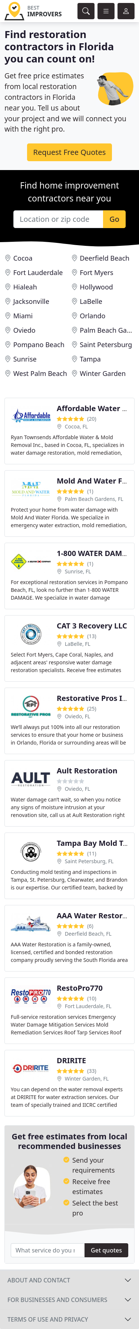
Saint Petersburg (106, 344)
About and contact (38, 1280)
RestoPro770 (80, 988)
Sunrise (25, 359)
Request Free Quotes (69, 152)
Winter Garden (103, 373)
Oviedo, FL (77, 716)
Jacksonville (31, 301)
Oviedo (24, 330)
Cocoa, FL (76, 426)
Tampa (90, 359)
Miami (23, 315)
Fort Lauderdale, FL (88, 1006)
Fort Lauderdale (38, 272)
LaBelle (91, 301)
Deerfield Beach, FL (88, 933)
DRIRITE (71, 1060)
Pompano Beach (38, 344)
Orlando (92, 315)
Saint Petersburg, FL (89, 861)
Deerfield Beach (104, 258)
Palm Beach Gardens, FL (94, 498)
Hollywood (96, 286)
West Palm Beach (40, 373)
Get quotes (106, 1250)
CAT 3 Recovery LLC (92, 626)
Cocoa (23, 258)
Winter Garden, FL (87, 1078)
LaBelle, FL (77, 643)
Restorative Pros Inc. (95, 698)
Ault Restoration (87, 771)
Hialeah (25, 286)
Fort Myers (96, 272)
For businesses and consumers (57, 1300)
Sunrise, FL (78, 571)
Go (114, 219)
